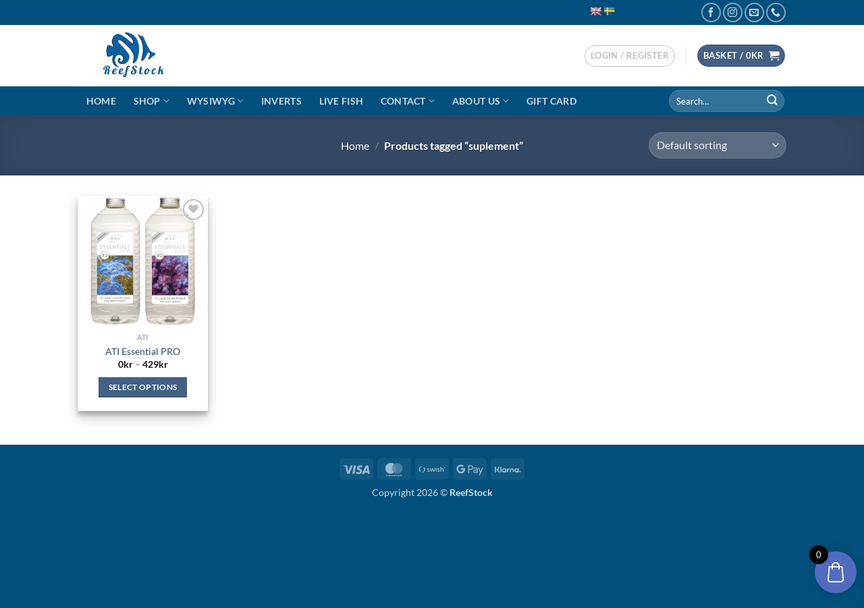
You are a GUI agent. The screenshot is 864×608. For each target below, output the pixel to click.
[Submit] (772, 101)
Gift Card (551, 101)
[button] (630, 56)
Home (101, 101)
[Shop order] (717, 145)
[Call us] (776, 12)
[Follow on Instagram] (732, 12)
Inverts (281, 101)
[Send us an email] (754, 12)
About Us (481, 100)
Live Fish (341, 101)
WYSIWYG (215, 100)
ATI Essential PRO (142, 351)
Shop (152, 100)
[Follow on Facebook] (711, 12)
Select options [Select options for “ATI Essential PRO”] (143, 387)
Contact (408, 100)
